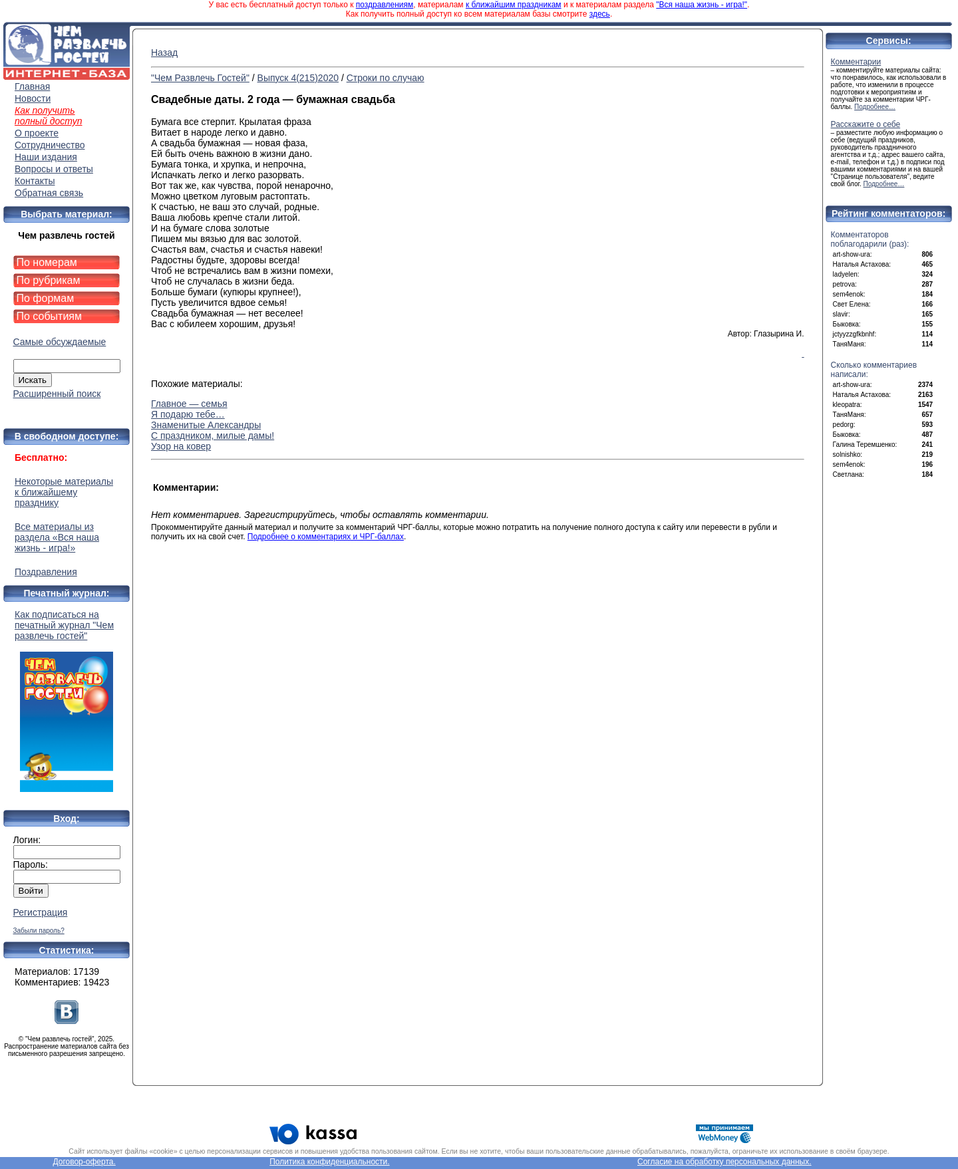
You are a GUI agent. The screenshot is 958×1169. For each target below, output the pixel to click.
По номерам (47, 262)
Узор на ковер (181, 446)
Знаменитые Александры (206, 425)
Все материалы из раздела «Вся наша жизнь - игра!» (57, 537)
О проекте (37, 133)
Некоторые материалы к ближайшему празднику (64, 492)
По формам (46, 298)
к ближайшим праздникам (513, 4)
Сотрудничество (49, 145)
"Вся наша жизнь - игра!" (701, 4)
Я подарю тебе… (188, 414)
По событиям (49, 316)
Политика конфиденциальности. (329, 1161)
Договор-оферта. (84, 1161)
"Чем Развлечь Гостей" (200, 77)
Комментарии (856, 61)
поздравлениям (384, 4)
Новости (33, 98)
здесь (599, 14)
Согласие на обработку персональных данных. (724, 1161)
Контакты (35, 181)
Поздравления (46, 572)
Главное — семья (189, 403)
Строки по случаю (385, 77)
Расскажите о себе (866, 124)
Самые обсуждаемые (59, 341)
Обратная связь (49, 193)
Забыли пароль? (39, 930)
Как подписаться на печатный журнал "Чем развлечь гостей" (66, 700)
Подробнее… (874, 106)
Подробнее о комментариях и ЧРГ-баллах (325, 536)
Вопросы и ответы (54, 169)
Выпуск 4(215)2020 (298, 77)
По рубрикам (48, 280)
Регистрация (40, 912)
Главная (32, 86)
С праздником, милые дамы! (212, 435)
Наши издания (46, 157)
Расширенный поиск (57, 393)
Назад (164, 52)
